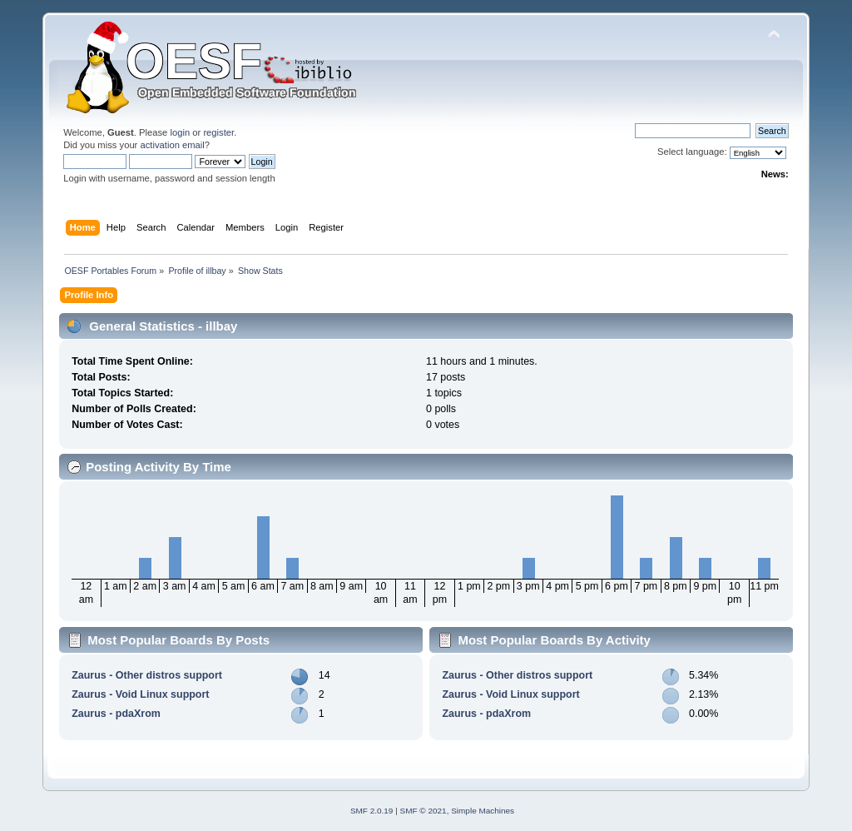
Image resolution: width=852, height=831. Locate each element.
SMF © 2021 (423, 810)
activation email (172, 145)
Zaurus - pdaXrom (116, 713)
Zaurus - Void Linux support (140, 694)
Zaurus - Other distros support (147, 675)
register (218, 132)
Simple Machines (482, 810)
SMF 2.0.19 (372, 810)
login (180, 132)
